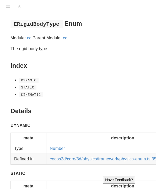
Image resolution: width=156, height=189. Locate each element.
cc (29, 38)
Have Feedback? (119, 180)
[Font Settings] (19, 6)
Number (57, 148)
